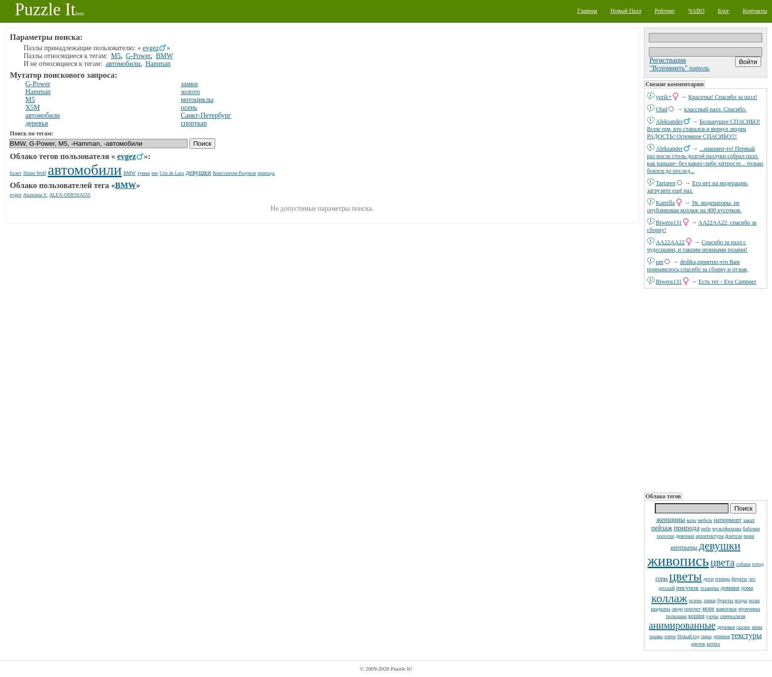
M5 (116, 56)
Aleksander (669, 121)
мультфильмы (726, 528)
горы (661, 578)
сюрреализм (732, 616)
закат (749, 520)
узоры (712, 616)
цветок (698, 643)
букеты (725, 600)
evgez (151, 48)
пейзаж (662, 528)
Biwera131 (669, 222)
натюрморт (727, 519)
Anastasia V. (35, 194)
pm (659, 261)
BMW (164, 56)
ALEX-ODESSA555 (70, 194)
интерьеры (684, 547)
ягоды (741, 600)
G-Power (138, 56)
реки (748, 536)
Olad (661, 109)
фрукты (739, 578)
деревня (721, 636)
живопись (678, 560)
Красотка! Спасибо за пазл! (722, 97)
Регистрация (667, 60)
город (758, 564)
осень (695, 600)
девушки (719, 546)
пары (706, 636)
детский (666, 588)
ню (155, 173)
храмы (656, 636)
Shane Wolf (34, 173)
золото (190, 92)
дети (708, 578)
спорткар (194, 123)
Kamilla (665, 202)
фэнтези (733, 536)
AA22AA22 (670, 242)
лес (752, 578)
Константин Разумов (234, 173)
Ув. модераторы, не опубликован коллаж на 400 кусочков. (694, 206)
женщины (670, 519)
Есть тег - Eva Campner (728, 281)
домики (730, 587)
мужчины (749, 609)
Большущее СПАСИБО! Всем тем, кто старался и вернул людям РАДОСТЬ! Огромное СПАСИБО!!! (703, 129)
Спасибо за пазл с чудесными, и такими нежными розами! (697, 246)
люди (677, 609)
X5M (33, 107)
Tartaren (666, 183)
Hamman (157, 63)
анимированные (682, 625)
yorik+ (664, 97)
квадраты (660, 609)
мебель (705, 520)
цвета (722, 562)
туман (143, 173)
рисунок (687, 587)
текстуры (746, 635)
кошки (696, 616)
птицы (722, 578)
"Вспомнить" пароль (679, 68)
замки (710, 600)
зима (756, 627)
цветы (685, 576)
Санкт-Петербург (206, 115)
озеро (670, 636)
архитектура (710, 536)
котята (713, 643)
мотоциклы (197, 99)
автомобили (123, 63)
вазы (691, 520)
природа (686, 528)
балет (15, 173)
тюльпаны (676, 616)
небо (706, 528)
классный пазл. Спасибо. (715, 109)
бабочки (751, 528)
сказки (743, 627)
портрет (692, 609)
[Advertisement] (705, 389)
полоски (665, 536)
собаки (743, 564)
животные (726, 609)
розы (754, 600)
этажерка (709, 588)
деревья (726, 627)
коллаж (669, 598)
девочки (685, 536)
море (708, 608)
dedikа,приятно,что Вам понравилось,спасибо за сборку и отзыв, (697, 265)
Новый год (688, 636)
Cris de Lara (172, 173)
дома (747, 587)
